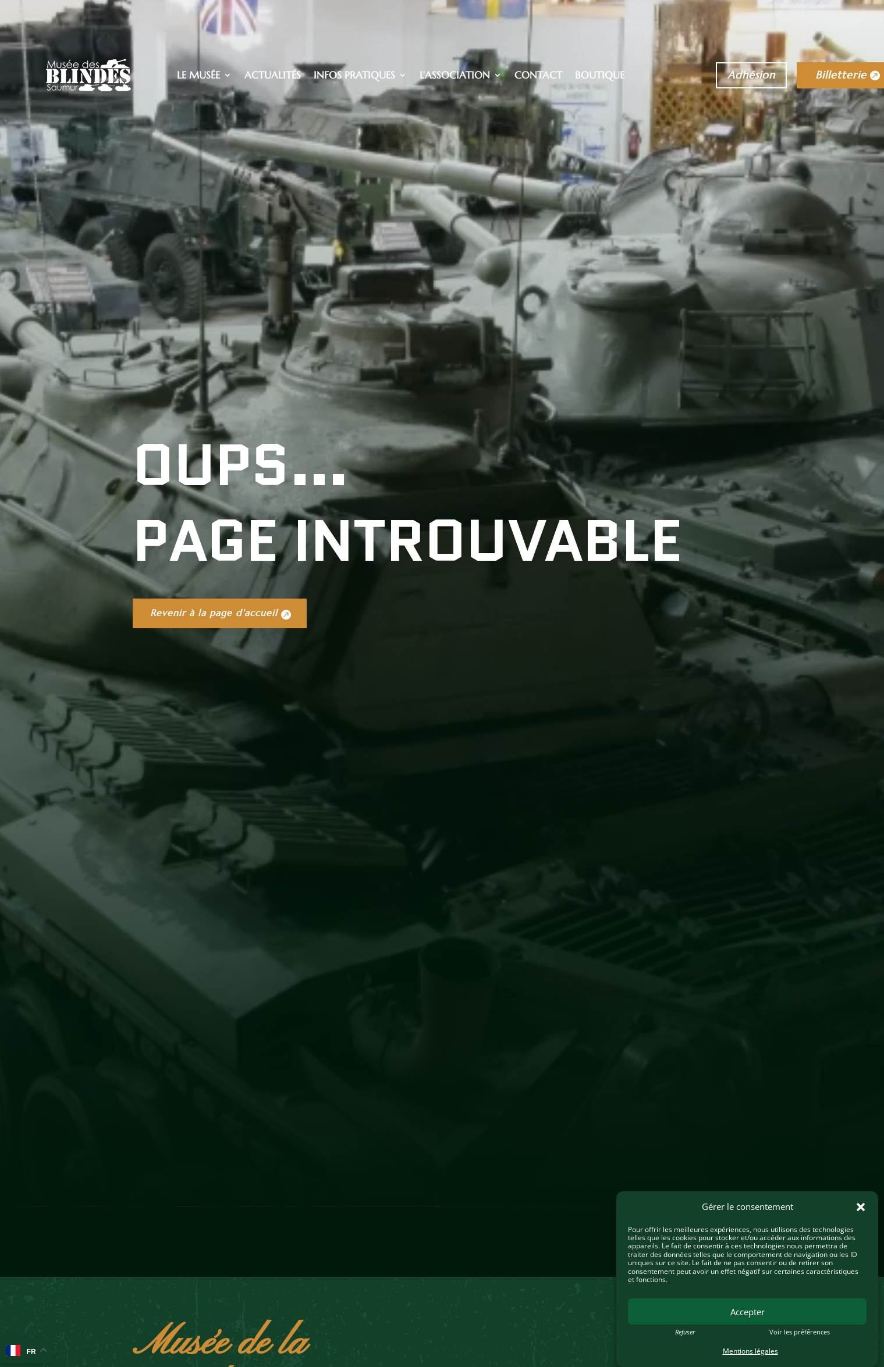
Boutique (599, 76)
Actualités (272, 76)
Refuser (685, 1332)
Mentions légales (750, 1351)
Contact (538, 76)
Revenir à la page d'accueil (220, 764)
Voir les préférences (799, 1332)
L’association (455, 76)
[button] (861, 1207)
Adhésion (751, 74)
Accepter (747, 1312)
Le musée (198, 76)
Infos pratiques (354, 76)
